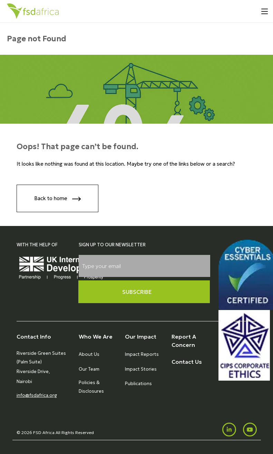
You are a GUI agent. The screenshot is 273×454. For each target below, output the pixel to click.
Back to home (57, 199)
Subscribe (137, 291)
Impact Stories (141, 369)
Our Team (89, 369)
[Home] (33, 11)
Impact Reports (142, 354)
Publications (138, 383)
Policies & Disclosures (91, 387)
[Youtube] (250, 429)
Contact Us (187, 361)
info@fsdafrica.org (37, 395)
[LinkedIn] (229, 429)
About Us (89, 354)
